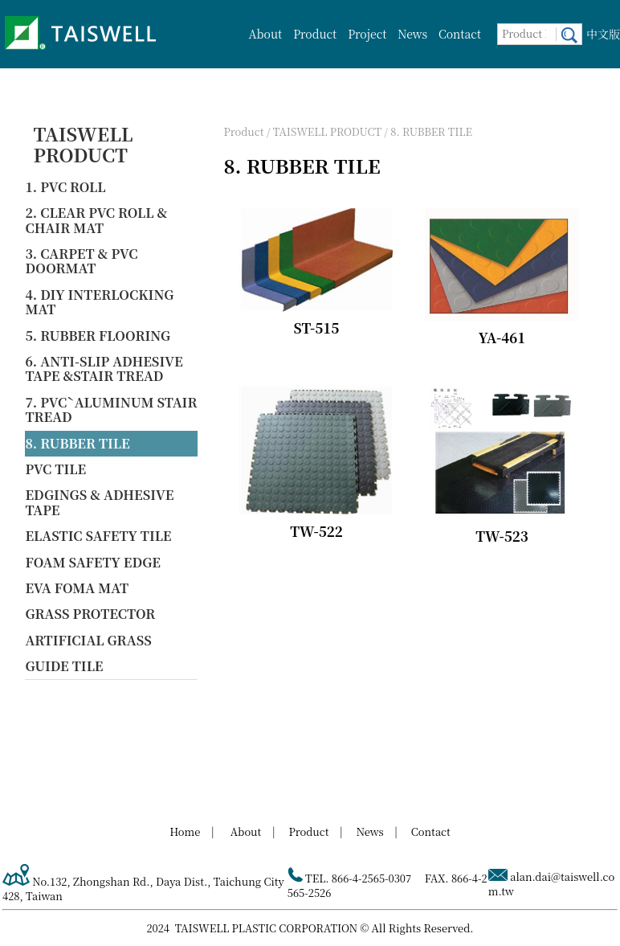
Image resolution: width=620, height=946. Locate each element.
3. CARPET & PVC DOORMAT (81, 260)
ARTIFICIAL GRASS (88, 640)
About (266, 34)
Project (367, 34)
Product (315, 34)
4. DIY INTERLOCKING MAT (99, 301)
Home (184, 831)
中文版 (603, 33)
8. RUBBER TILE (77, 443)
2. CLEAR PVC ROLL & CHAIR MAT (96, 219)
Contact (459, 34)
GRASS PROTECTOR (90, 613)
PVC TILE (55, 469)
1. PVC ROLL (65, 187)
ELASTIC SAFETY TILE (98, 535)
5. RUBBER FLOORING (97, 335)
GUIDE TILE (64, 666)
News (412, 34)
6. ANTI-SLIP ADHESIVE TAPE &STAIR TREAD (103, 368)
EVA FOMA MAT (76, 588)
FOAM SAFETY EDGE (93, 562)
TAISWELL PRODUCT (83, 144)
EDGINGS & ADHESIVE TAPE (99, 501)
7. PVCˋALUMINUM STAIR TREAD (111, 409)
